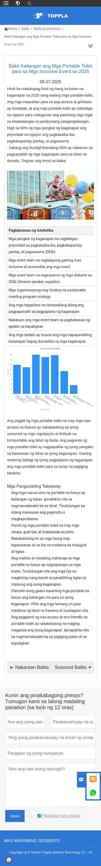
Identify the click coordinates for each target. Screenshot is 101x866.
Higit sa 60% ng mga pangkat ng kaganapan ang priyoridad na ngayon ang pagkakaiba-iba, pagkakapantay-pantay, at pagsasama (46, 134)
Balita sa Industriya (47, 29)
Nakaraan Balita (29, 667)
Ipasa (14, 816)
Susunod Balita (73, 667)
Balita (25, 29)
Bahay (10, 29)
